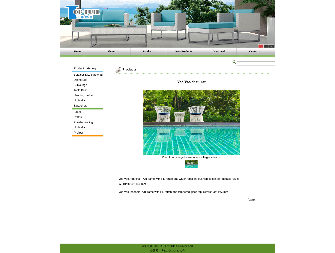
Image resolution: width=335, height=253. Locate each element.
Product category (85, 68)
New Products (183, 51)
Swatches (80, 105)
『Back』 (252, 199)
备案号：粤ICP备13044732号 (167, 250)
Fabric (77, 112)
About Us (113, 51)
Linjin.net (187, 245)
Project (78, 132)
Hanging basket (83, 95)
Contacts (254, 51)
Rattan (78, 117)
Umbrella (79, 100)
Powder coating (83, 122)
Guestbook (219, 51)
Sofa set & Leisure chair (88, 74)
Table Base (80, 90)
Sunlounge (80, 85)
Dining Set (80, 79)
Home (77, 51)
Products (148, 51)
